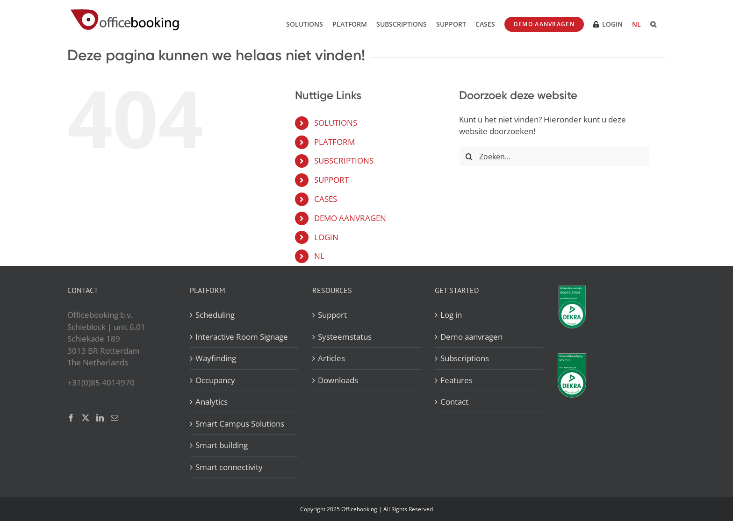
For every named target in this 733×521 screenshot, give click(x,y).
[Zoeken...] (554, 156)
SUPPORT (331, 179)
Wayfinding (215, 358)
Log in (451, 314)
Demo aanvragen (471, 336)
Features (456, 380)
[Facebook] (71, 417)
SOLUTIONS (335, 122)
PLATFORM (334, 141)
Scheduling (215, 314)
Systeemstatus (345, 336)
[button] (653, 23)
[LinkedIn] (100, 417)
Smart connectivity (229, 467)
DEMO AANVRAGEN (350, 218)
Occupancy (215, 380)
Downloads (338, 380)
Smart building (221, 445)
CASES (325, 198)
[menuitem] (636, 23)
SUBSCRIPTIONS (344, 160)
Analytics (211, 401)
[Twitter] (85, 417)
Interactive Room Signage (241, 336)
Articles (331, 358)
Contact (454, 401)
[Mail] (114, 417)
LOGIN (326, 237)
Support (332, 314)
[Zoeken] (469, 156)
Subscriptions (464, 358)
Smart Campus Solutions (239, 423)
